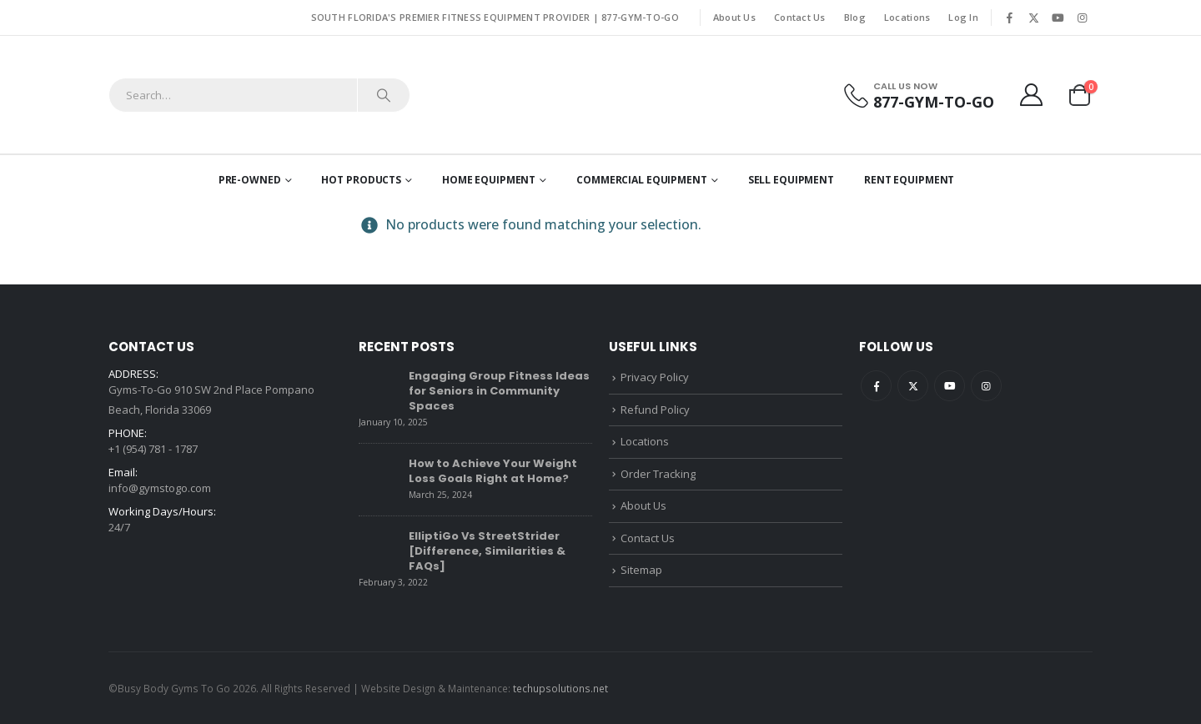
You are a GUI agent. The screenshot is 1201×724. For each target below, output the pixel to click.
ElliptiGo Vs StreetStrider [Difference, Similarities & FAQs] (487, 551)
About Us (734, 17)
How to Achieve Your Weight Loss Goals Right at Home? (493, 470)
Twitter (912, 385)
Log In (963, 17)
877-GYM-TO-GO (640, 17)
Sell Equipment (791, 180)
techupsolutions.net (560, 688)
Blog (855, 17)
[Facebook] (1009, 17)
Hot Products (361, 180)
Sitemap (641, 569)
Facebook (876, 385)
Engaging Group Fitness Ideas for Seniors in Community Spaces (499, 391)
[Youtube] (1057, 17)
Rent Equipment (909, 180)
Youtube (949, 385)
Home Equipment (488, 180)
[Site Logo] (601, 95)
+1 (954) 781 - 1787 (153, 448)
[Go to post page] (379, 387)
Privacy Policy (655, 377)
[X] (1033, 17)
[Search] (384, 95)
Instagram (986, 385)
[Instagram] (1082, 17)
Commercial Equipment (641, 180)
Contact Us (800, 17)
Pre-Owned (250, 180)
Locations (907, 17)
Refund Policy (655, 409)
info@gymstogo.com (159, 487)
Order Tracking (658, 473)
